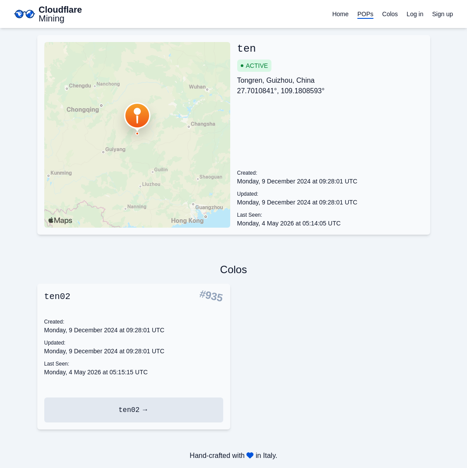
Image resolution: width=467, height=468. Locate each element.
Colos (390, 14)
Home (340, 14)
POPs (365, 14)
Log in (414, 14)
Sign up (442, 14)
